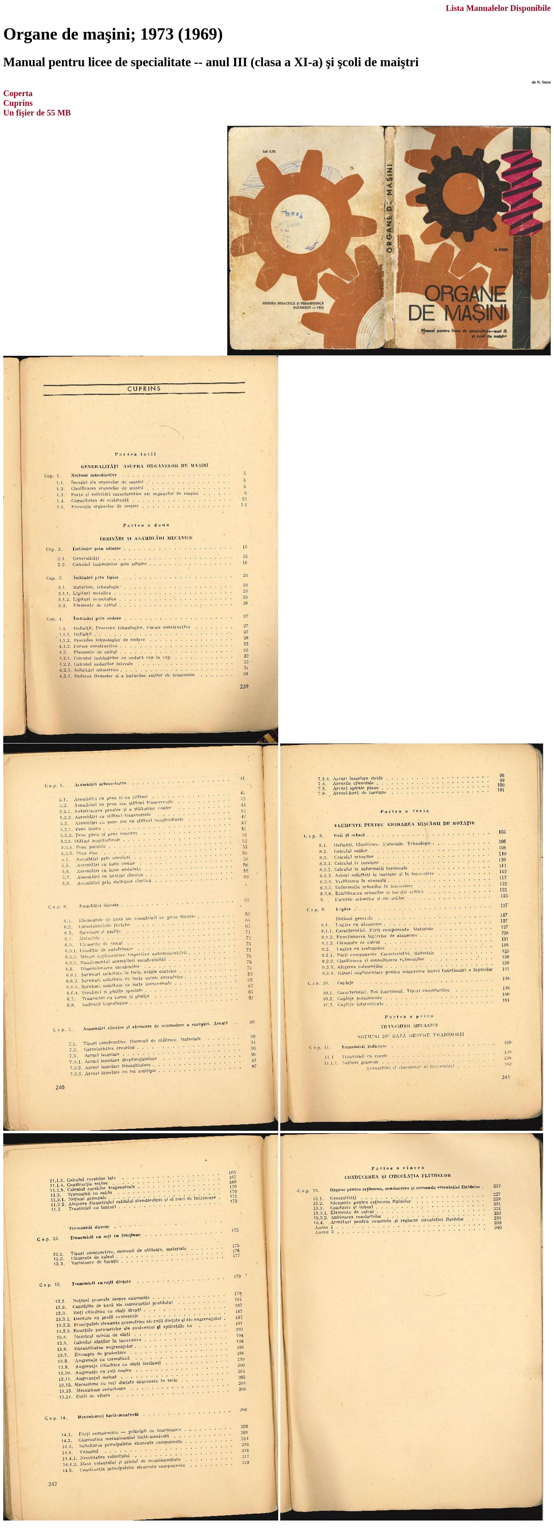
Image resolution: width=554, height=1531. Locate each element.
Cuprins (18, 102)
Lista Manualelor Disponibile (498, 8)
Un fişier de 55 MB (37, 112)
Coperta (18, 93)
